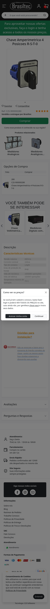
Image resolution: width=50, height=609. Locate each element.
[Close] (46, 292)
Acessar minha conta (18, 316)
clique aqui (34, 305)
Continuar (39, 316)
